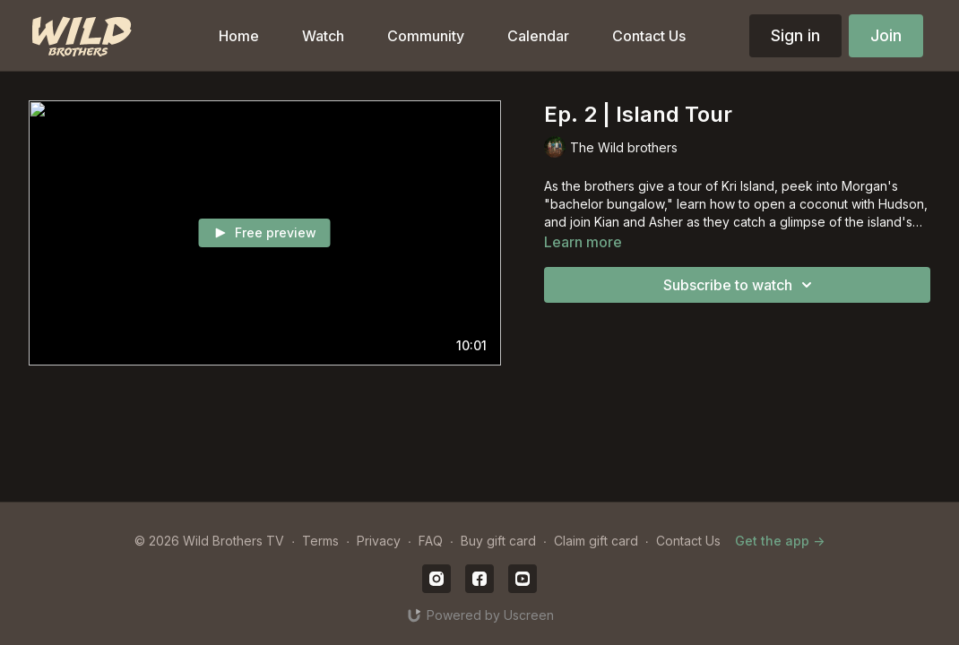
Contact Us (688, 540)
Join (886, 35)
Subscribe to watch (740, 285)
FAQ (431, 540)
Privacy (379, 540)
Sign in (795, 35)
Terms (320, 540)
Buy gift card (498, 540)
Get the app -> (780, 540)
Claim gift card (596, 540)
